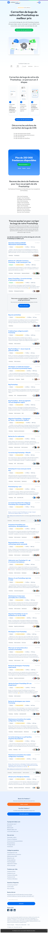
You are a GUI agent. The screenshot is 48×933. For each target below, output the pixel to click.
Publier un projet (24, 804)
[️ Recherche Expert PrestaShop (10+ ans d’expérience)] (24, 689)
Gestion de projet (11, 865)
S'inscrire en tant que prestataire (15, 841)
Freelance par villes (12, 869)
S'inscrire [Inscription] (21, 903)
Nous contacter (10, 888)
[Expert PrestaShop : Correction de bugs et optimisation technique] (24, 285)
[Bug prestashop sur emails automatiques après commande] (24, 549)
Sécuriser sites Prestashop (23, 212)
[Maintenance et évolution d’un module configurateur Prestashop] (24, 725)
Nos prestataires (11, 843)
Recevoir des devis (24, 164)
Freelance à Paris (11, 871)
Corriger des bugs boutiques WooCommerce (24, 135)
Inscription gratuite (24, 814)
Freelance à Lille (11, 877)
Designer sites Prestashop (23, 198)
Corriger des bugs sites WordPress (22, 138)
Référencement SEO (12, 856)
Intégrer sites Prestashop (23, 202)
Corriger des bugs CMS (19, 136)
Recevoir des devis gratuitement (24, 30)
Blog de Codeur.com (12, 829)
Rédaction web (10, 858)
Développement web (12, 852)
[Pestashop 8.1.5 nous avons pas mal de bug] (24, 475)
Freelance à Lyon (11, 873)
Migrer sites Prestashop (22, 205)
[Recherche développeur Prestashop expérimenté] (24, 672)
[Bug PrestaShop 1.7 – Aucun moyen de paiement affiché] (24, 355)
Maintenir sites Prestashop (23, 204)
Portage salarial (11, 844)
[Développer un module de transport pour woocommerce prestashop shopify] (24, 373)
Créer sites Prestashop (22, 196)
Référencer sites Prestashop (23, 210)
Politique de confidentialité (20, 924)
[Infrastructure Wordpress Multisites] (24, 782)
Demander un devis (11, 837)
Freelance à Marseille (12, 875)
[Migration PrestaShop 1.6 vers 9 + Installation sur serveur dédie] (24, 620)
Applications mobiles (12, 863)
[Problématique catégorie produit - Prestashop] (24, 337)
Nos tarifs (9, 825)
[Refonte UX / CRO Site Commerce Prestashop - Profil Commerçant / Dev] (24, 267)
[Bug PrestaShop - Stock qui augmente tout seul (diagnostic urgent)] (24, 407)
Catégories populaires (13, 850)
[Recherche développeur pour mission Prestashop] (24, 707)
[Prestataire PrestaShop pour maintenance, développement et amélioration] (24, 531)
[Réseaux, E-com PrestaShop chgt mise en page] (24, 584)
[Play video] (24, 46)
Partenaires (10, 846)
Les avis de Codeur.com (12, 831)
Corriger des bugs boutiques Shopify (22, 133)
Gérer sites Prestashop (22, 201)
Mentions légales (10, 924)
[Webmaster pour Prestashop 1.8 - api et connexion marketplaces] (24, 566)
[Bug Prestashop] (24, 390)
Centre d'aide (10, 886)
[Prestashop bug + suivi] (24, 492)
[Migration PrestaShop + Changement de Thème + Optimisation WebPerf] (24, 425)
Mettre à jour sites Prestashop (24, 207)
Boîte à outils (10, 827)
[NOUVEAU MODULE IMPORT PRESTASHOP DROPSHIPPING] (24, 249)
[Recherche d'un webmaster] (24, 442)
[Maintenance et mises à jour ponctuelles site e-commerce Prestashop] (24, 602)
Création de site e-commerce (14, 854)
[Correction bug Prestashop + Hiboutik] (24, 458)
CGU (29, 924)
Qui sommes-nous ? (11, 824)
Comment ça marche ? (12, 884)
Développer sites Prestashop (24, 199)
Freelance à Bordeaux (12, 878)
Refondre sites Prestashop (23, 209)
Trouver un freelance (12, 839)
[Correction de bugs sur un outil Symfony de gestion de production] (24, 743)
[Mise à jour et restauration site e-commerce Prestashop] (24, 654)
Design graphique (11, 860)
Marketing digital (11, 861)
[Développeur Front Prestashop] (24, 637)
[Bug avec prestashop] (24, 320)
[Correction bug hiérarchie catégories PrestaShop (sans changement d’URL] (24, 505)
